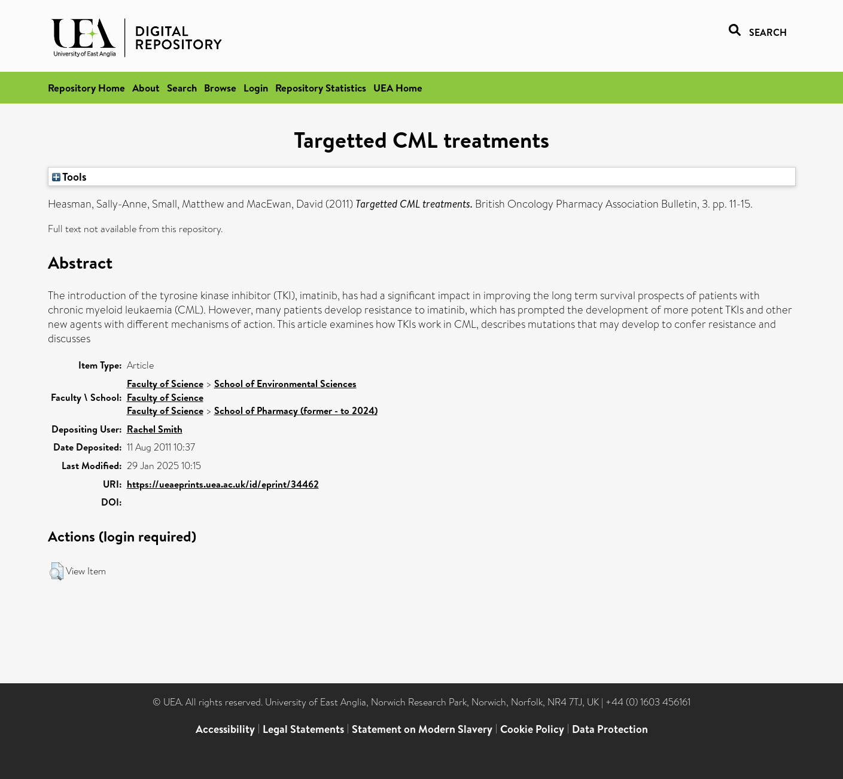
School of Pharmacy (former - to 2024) (296, 410)
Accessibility (225, 729)
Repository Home (86, 88)
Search (182, 88)
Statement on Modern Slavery (422, 729)
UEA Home (397, 88)
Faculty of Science (165, 383)
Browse (220, 88)
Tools (69, 176)
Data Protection (610, 729)
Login (256, 88)
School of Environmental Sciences (285, 383)
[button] (56, 571)
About (146, 88)
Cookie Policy (532, 729)
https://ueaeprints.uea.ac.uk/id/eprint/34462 (223, 484)
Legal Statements (303, 729)
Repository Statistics (320, 88)
